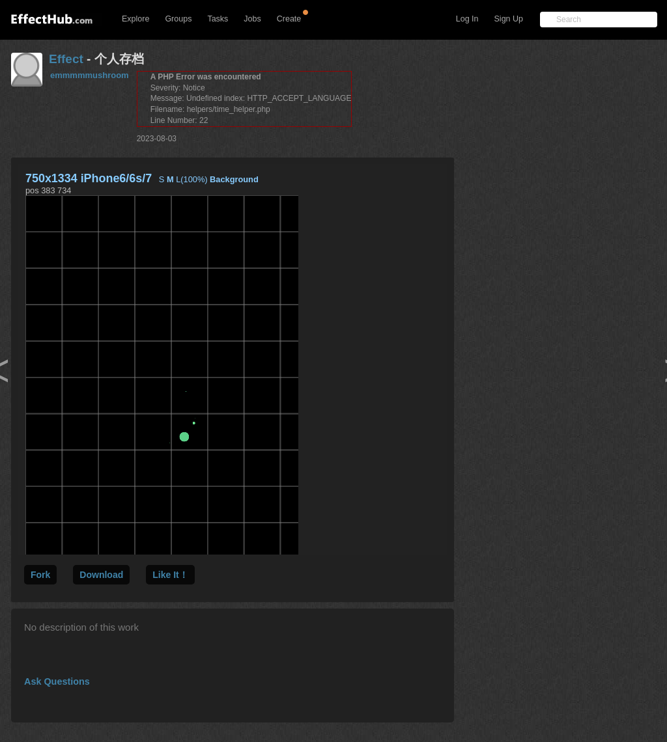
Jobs (252, 18)
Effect (66, 59)
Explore (135, 18)
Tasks (217, 18)
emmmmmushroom (89, 75)
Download (101, 575)
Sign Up (508, 18)
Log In (467, 18)
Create (289, 18)
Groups (178, 18)
